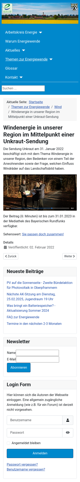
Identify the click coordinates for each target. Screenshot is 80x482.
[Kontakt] (20, 77)
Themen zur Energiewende (26, 59)
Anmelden (40, 453)
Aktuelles (12, 50)
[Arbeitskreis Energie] (39, 32)
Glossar (11, 68)
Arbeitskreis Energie (21, 32)
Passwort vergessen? (22, 464)
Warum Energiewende (22, 41)
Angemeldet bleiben (26, 443)
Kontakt (11, 77)
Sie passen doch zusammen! (43, 234)
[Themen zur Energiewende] (50, 59)
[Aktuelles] (22, 50)
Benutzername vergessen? (26, 469)
